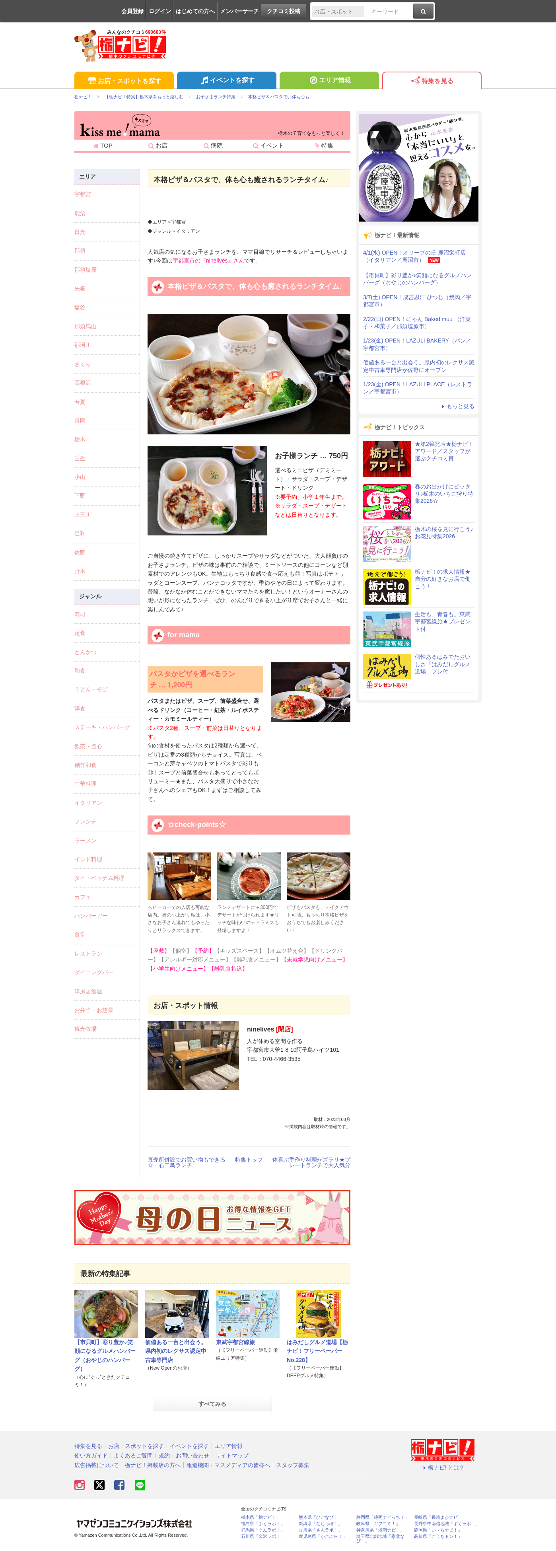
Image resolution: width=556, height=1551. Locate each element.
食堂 (80, 934)
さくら (82, 364)
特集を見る (431, 81)
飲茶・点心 (88, 746)
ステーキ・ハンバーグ (102, 727)
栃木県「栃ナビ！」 (260, 1517)
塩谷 (80, 307)
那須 (80, 250)
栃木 (80, 439)
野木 (80, 571)
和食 (80, 670)
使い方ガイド (91, 1455)
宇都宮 (82, 194)
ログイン (160, 11)
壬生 (80, 458)
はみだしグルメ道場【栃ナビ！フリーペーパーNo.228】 (317, 1351)
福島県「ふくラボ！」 (263, 1524)
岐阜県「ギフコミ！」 (378, 1524)
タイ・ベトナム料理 (99, 878)
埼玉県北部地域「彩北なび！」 (380, 1538)
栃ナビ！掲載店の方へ (153, 1465)
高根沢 (82, 382)
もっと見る (456, 406)
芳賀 (80, 402)
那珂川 (82, 345)
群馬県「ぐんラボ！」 (263, 1530)
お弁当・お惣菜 (93, 1010)
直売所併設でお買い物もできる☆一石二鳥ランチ (187, 1162)
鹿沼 (80, 213)
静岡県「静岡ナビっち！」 (382, 1517)
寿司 (80, 614)
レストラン (88, 953)
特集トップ (249, 1159)
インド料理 (88, 859)
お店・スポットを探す (124, 81)
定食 (80, 633)
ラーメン (85, 840)
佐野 (80, 552)
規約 (164, 1455)
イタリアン (88, 803)
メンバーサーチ (239, 11)
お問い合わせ (192, 1455)
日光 (80, 232)
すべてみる (212, 1404)
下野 (80, 495)
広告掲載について (96, 1465)
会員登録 (132, 11)
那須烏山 (85, 326)
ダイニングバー (93, 972)
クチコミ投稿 (283, 11)
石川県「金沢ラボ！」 (263, 1536)
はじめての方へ (195, 11)
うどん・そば (91, 689)
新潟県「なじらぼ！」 (320, 1524)
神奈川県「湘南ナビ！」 (380, 1530)
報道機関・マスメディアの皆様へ (228, 1465)
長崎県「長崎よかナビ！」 (440, 1517)
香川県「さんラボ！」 (320, 1530)
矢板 (80, 288)
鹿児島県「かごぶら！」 (323, 1536)
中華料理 (85, 783)
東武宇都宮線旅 (235, 1342)
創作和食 (85, 765)
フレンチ (85, 821)
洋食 (80, 708)
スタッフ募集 (292, 1465)
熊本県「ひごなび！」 (320, 1517)
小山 (80, 477)
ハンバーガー (91, 916)
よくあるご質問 (133, 1455)
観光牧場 (85, 1029)
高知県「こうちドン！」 (438, 1536)
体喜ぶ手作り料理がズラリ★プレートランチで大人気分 (311, 1162)
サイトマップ (232, 1455)
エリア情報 (329, 81)
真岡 (80, 420)
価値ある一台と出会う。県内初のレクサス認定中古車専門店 (175, 1351)
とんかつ (85, 652)
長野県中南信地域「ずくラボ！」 (447, 1524)
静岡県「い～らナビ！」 (438, 1530)
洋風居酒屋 (88, 991)
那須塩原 (85, 270)
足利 (80, 533)
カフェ (82, 897)
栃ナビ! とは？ (443, 1467)
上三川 (82, 515)
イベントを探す (226, 81)
